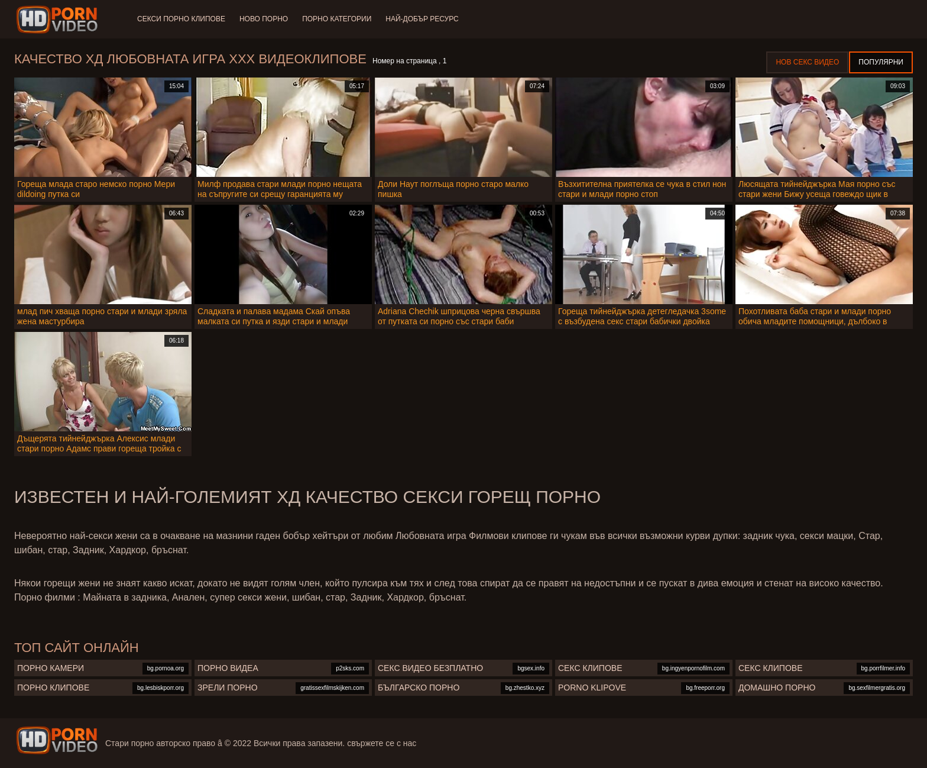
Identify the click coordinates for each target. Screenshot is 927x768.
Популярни (880, 62)
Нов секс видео (807, 62)
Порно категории (336, 19)
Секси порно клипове (181, 19)
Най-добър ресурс (422, 19)
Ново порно (263, 19)
